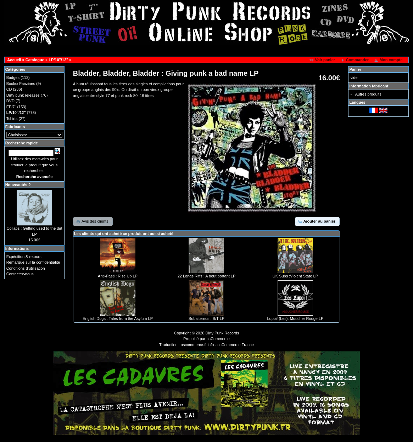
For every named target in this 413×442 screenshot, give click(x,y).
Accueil (14, 60)
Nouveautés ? (18, 185)
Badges (12, 77)
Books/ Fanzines (20, 83)
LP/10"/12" (58, 60)
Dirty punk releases (23, 95)
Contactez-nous (20, 274)
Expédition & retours (23, 256)
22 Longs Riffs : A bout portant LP (207, 276)
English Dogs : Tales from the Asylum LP (118, 318)
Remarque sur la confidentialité (33, 262)
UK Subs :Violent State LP (295, 276)
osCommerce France (235, 345)
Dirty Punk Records (222, 333)
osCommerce (218, 339)
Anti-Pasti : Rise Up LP (118, 276)
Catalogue (35, 60)
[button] (323, 60)
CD (9, 89)
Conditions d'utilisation (25, 268)
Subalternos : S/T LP (206, 318)
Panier (355, 69)
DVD (10, 101)
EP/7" (11, 107)
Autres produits (368, 94)
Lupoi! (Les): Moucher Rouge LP (295, 318)
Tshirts (12, 118)
